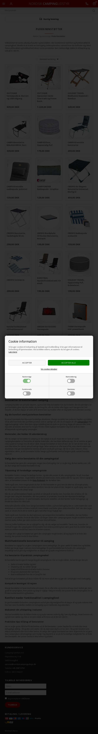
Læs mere (13, 352)
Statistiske (71, 392)
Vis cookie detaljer (49, 369)
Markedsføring (71, 379)
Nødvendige (26, 379)
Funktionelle (27, 392)
